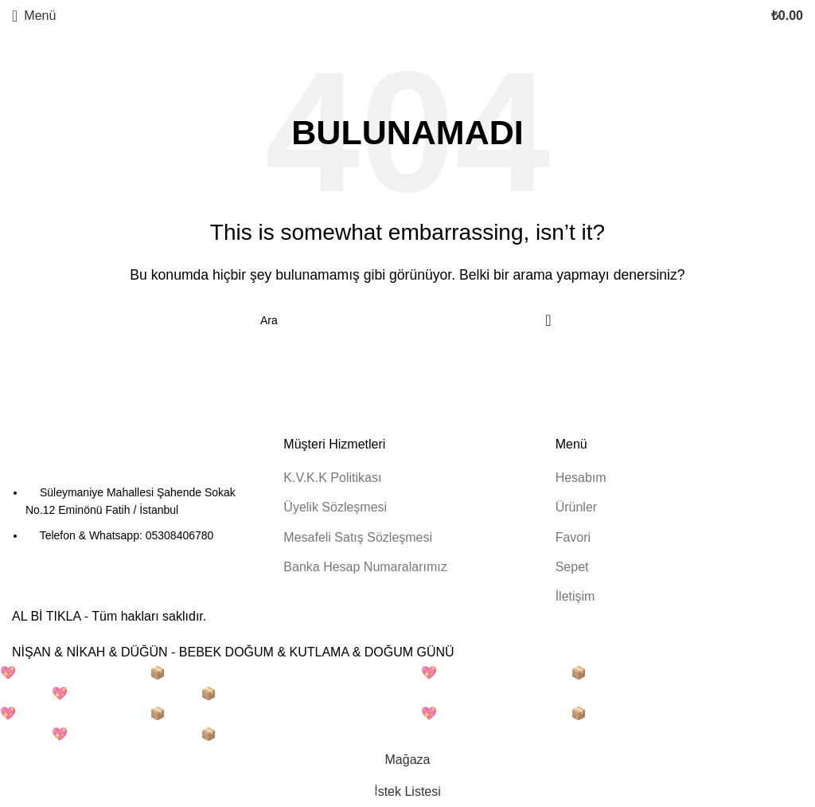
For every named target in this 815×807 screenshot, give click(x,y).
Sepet (572, 567)
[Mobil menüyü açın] (34, 16)
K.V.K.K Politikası (332, 477)
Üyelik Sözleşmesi (335, 507)
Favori (573, 537)
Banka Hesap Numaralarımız (364, 567)
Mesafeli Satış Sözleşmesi (357, 537)
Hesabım (581, 477)
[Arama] (407, 320)
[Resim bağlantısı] (99, 458)
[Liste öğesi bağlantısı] (135, 514)
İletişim (575, 596)
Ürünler (576, 507)
